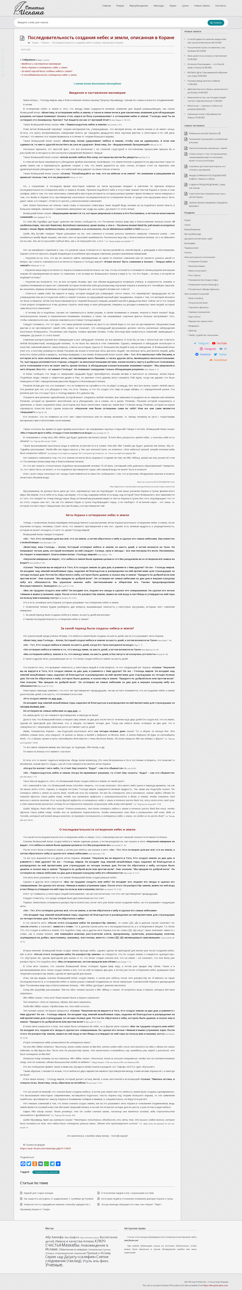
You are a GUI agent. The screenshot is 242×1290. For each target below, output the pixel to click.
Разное (45, 42)
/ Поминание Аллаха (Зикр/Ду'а (203, 284)
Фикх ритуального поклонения (199, 257)
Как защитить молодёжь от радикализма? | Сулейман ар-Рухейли (58, 1198)
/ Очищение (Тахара (198, 261)
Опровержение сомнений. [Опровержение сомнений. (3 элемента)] (70, 1253)
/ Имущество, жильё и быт (200, 321)
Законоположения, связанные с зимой (208, 148)
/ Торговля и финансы (198, 307)
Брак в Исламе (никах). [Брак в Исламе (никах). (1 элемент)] (89, 1238)
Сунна (185, 5)
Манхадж (159, 5)
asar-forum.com (131, 1240)
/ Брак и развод (195, 298)
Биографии (189, 243)
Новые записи (202, 5)
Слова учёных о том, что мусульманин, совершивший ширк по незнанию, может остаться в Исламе (208, 157)
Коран (172, 5)
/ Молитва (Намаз (196, 266)
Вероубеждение (138, 5)
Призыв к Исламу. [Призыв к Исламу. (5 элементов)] (99, 1253)
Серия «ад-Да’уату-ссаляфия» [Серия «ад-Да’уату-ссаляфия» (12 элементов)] (70, 1256)
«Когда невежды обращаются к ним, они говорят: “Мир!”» (131, 1204)
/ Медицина (193, 325)
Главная (106, 5)
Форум (120, 5)
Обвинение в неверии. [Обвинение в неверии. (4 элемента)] (73, 1249)
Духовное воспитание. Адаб (198, 238)
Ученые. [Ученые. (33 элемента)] (54, 1265)
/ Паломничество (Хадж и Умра (203, 280)
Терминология (191, 247)
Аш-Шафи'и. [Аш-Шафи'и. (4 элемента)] (72, 1237)
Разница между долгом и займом (204, 80)
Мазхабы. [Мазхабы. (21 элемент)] (71, 1245)
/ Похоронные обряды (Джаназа (203, 289)
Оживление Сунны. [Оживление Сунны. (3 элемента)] (99, 1249)
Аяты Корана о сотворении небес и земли (97, 515)
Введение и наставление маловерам (97, 92)
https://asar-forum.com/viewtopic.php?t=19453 (45, 1148)
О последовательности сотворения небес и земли (97, 829)
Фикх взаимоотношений (196, 293)
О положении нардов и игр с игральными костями (127, 1193)
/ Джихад (192, 330)
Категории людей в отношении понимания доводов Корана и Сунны (137, 1198)
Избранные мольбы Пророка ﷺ (205, 133)
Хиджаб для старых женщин (38, 1193)
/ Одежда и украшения (199, 312)
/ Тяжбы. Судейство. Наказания (203, 335)
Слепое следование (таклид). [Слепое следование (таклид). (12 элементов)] (76, 1258)
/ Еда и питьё (194, 316)
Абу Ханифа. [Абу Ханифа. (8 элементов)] (54, 1237)
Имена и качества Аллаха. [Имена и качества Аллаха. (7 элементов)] (74, 1241)
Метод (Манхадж (192, 234)
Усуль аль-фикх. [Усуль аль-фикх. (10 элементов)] (96, 1261)
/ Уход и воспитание (198, 302)
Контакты (220, 5)
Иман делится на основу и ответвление (207, 55)
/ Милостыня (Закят (197, 270)
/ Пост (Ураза (194, 275)
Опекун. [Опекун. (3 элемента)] (50, 1253)
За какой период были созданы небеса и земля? (97, 628)
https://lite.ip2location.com (215, 1285)
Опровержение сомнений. (46, 1172)
